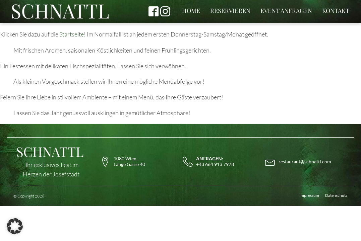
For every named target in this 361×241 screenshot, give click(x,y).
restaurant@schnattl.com (305, 161)
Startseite (71, 34)
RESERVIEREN (230, 11)
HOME (191, 11)
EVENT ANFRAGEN (286, 11)
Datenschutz (336, 195)
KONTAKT (335, 11)
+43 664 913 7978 (215, 161)
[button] (14, 226)
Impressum (309, 195)
